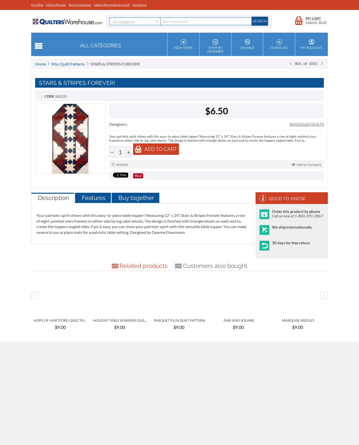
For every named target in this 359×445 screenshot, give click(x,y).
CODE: (49, 96)
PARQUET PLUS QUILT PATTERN (179, 320)
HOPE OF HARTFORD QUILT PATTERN (61, 320)
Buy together (136, 197)
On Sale (247, 44)
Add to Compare (306, 165)
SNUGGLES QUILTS (306, 124)
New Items (183, 44)
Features (94, 197)
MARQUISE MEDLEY (298, 320)
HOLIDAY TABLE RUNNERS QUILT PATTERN (120, 320)
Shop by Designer (80, 5)
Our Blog (37, 5)
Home (40, 64)
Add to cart (156, 149)
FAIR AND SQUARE (239, 320)
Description (53, 197)
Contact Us (139, 5)
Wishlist (120, 165)
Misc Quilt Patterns (68, 64)
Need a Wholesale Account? (112, 5)
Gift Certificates (56, 5)
